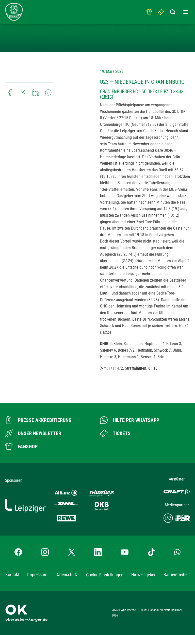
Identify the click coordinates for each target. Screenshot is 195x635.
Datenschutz (67, 574)
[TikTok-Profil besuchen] (151, 552)
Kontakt (12, 574)
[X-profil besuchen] (71, 552)
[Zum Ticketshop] (115, 433)
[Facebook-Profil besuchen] (18, 552)
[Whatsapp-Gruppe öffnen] (177, 552)
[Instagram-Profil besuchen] (45, 552)
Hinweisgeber (143, 574)
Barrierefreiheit (177, 574)
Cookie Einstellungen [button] (104, 574)
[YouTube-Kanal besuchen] (124, 552)
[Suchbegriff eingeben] (173, 10)
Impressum (37, 574)
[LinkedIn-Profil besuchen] (98, 552)
